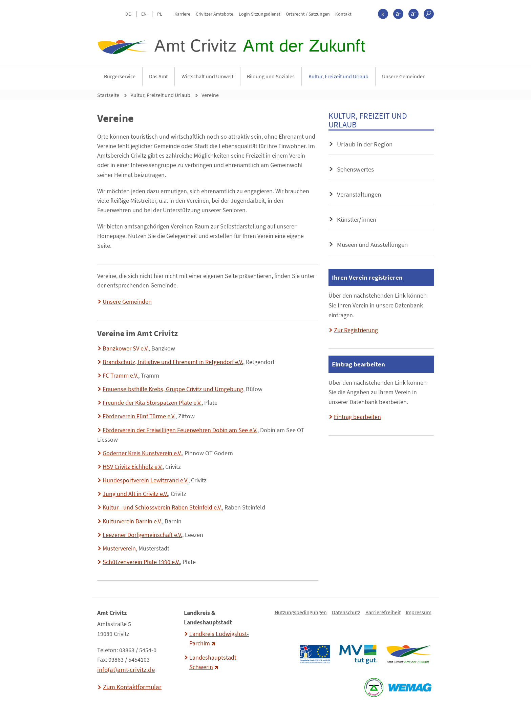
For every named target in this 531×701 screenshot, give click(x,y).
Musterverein (119, 548)
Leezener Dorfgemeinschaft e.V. (142, 535)
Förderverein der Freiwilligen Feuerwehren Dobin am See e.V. (180, 430)
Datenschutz (346, 612)
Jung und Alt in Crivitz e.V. (135, 494)
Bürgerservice (119, 76)
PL (159, 14)
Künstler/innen (356, 219)
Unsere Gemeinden (404, 76)
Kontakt (343, 14)
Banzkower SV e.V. (126, 348)
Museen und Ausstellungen (372, 244)
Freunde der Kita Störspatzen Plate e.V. (152, 402)
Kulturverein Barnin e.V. (132, 521)
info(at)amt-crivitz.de (126, 669)
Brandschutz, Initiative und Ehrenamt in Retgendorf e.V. (173, 362)
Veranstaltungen (359, 194)
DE (128, 14)
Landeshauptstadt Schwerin (212, 662)
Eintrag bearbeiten (357, 417)
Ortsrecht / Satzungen (308, 14)
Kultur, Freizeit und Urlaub (338, 76)
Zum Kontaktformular (132, 687)
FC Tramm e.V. (120, 375)
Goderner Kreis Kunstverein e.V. (142, 453)
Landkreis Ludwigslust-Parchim (219, 638)
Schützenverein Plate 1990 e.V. (141, 562)
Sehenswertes (355, 169)
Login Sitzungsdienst (259, 14)
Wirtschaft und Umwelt (207, 76)
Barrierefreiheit (383, 612)
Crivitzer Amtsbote (214, 14)
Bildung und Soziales (271, 76)
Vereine (210, 95)
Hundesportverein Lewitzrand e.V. (145, 480)
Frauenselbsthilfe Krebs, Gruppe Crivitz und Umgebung (173, 389)
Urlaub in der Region (364, 144)
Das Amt (158, 76)
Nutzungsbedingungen (301, 612)
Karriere (182, 14)
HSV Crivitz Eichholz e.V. (133, 466)
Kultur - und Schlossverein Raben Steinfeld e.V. (162, 507)
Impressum (418, 612)
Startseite (108, 95)
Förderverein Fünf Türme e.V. (139, 416)
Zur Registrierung (356, 330)
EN (144, 14)
